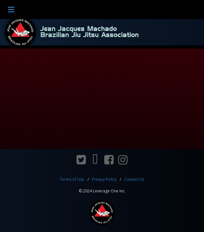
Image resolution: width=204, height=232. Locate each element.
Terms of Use (72, 179)
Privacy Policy (104, 179)
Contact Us (134, 179)
